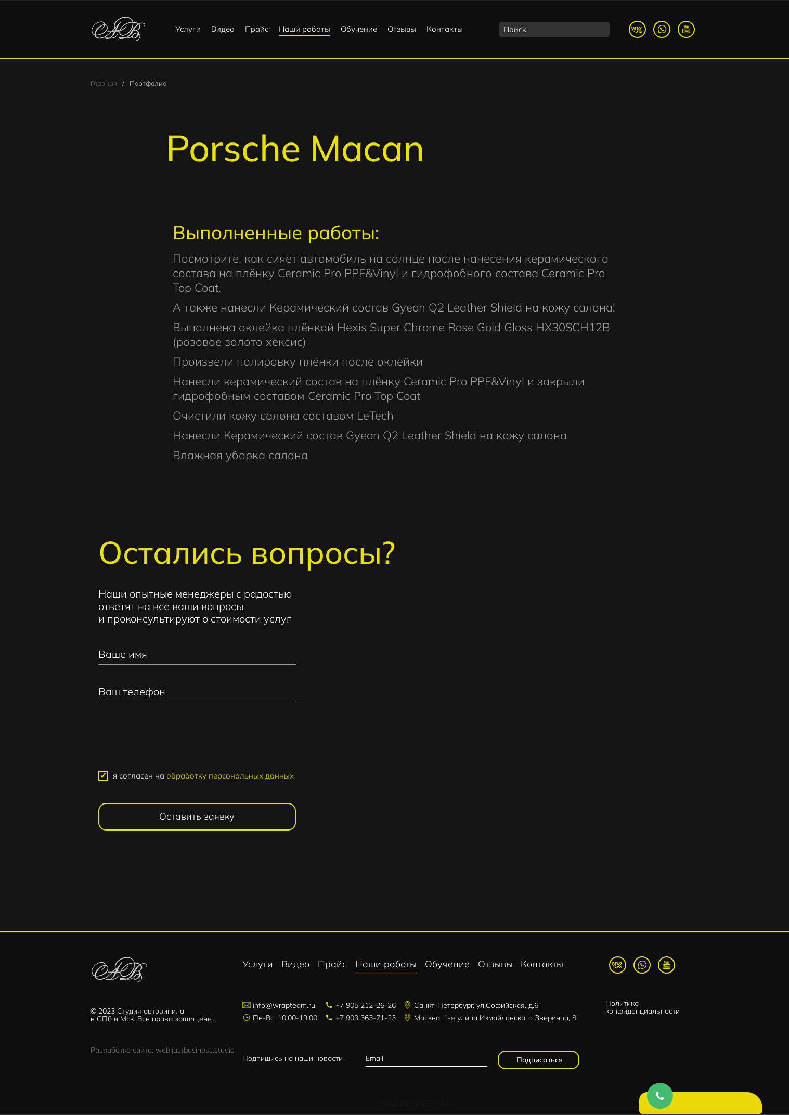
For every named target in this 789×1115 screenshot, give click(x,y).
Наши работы (304, 29)
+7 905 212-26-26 (365, 1005)
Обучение (359, 29)
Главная (103, 84)
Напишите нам (703, 1104)
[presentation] (197, 741)
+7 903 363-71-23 (365, 1018)
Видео (223, 29)
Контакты (444, 29)
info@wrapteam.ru (284, 1005)
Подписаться (538, 1060)
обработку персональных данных (230, 777)
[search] (554, 29)
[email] (426, 1059)
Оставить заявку (197, 817)
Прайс (256, 29)
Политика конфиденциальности (642, 1008)
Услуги (188, 29)
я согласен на (203, 777)
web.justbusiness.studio (195, 1051)
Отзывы (401, 29)
